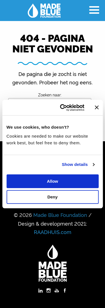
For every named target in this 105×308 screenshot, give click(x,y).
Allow (52, 181)
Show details (75, 164)
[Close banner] (97, 108)
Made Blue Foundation (60, 214)
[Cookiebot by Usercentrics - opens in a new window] (62, 107)
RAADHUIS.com (52, 231)
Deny (52, 196)
